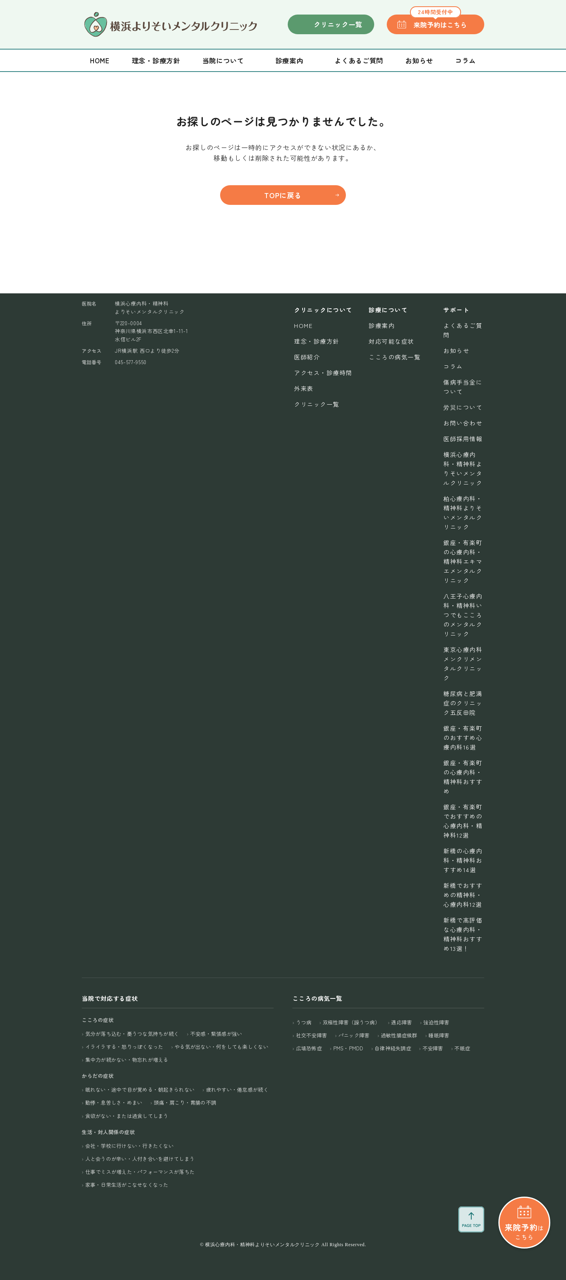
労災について (462, 407)
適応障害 (401, 1022)
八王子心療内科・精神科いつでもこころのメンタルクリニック (462, 615)
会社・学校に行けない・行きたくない (129, 1145)
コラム (465, 60)
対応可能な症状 (391, 341)
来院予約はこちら (438, 22)
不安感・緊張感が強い (216, 1033)
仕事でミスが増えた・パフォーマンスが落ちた (140, 1171)
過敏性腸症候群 (399, 1035)
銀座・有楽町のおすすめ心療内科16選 (462, 737)
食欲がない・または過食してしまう (127, 1116)
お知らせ (419, 60)
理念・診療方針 (156, 60)
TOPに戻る (282, 195)
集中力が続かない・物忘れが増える (127, 1059)
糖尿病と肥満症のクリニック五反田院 (462, 702)
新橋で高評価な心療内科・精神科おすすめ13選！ (462, 934)
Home (100, 60)
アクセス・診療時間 (323, 372)
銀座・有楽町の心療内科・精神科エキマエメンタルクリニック (462, 561)
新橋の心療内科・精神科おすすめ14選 (462, 860)
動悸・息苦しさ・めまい (114, 1102)
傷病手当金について (462, 387)
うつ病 (304, 1022)
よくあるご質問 (358, 60)
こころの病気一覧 (395, 357)
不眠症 (462, 1048)
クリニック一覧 (338, 24)
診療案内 (382, 325)
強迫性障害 (436, 1022)
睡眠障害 (438, 1035)
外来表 (304, 388)
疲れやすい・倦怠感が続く (237, 1089)
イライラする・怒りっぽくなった (124, 1046)
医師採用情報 (462, 439)
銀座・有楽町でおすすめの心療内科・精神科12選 (462, 821)
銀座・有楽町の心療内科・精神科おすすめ (462, 777)
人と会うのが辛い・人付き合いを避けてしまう (140, 1158)
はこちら (524, 1217)
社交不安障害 (311, 1035)
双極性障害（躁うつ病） (351, 1022)
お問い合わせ (462, 423)
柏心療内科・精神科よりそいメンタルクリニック (462, 512)
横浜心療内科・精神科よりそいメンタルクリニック (462, 468)
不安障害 (433, 1048)
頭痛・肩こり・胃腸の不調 (185, 1102)
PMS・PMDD (348, 1048)
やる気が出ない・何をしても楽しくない (221, 1046)
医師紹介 (307, 357)
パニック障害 (354, 1035)
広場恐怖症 (309, 1048)
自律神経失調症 (393, 1048)
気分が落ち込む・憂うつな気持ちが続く (132, 1033)
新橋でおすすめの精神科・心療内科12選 (462, 894)
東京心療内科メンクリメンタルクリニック (462, 663)
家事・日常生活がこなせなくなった (127, 1184)
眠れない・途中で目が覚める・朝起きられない (140, 1089)
